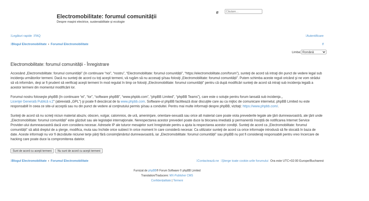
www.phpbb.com (133, 101)
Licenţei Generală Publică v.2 (32, 101)
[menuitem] (36, 35)
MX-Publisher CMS (181, 175)
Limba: (296, 52)
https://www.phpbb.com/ (260, 106)
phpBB (152, 170)
